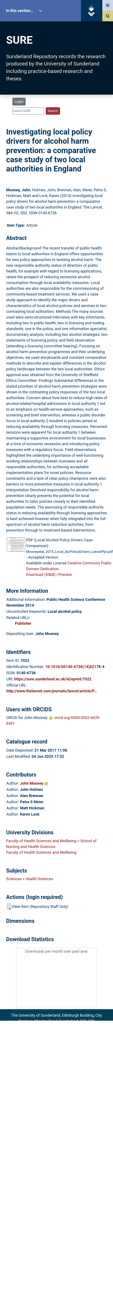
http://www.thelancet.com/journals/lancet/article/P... (51, 691)
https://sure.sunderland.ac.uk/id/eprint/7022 (52, 679)
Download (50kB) (41, 574)
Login (19, 101)
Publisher (23, 623)
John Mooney (34, 783)
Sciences (14, 879)
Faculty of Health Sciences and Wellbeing (41, 841)
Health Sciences (39, 879)
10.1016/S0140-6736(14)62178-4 (74, 666)
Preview (65, 574)
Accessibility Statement (56, 1050)
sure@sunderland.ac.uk (62, 1027)
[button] (8, 906)
